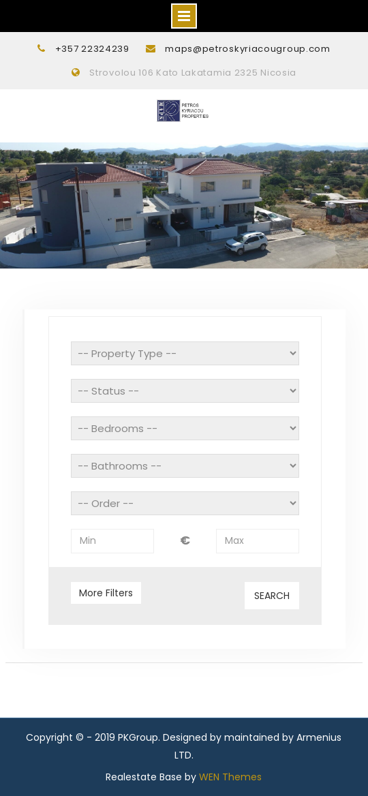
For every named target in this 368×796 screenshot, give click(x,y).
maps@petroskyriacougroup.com (248, 48)
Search (272, 595)
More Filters (106, 593)
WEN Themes (230, 777)
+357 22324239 (92, 48)
